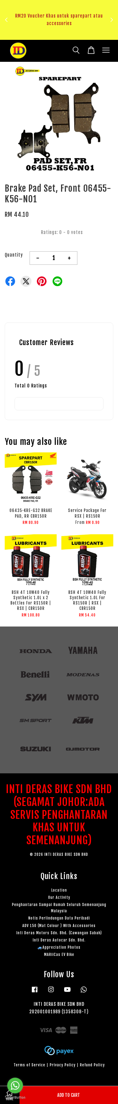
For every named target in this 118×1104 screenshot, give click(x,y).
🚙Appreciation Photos (59, 947)
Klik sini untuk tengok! (60, 34)
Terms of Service (29, 1065)
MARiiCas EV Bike (59, 954)
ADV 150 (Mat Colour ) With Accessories (59, 925)
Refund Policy (92, 1065)
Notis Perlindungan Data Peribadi (59, 918)
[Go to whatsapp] (15, 1085)
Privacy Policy (63, 1065)
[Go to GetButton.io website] (15, 1098)
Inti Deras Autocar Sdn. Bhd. (59, 940)
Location (59, 890)
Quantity (14, 255)
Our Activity (59, 897)
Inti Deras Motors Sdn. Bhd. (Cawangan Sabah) (59, 933)
